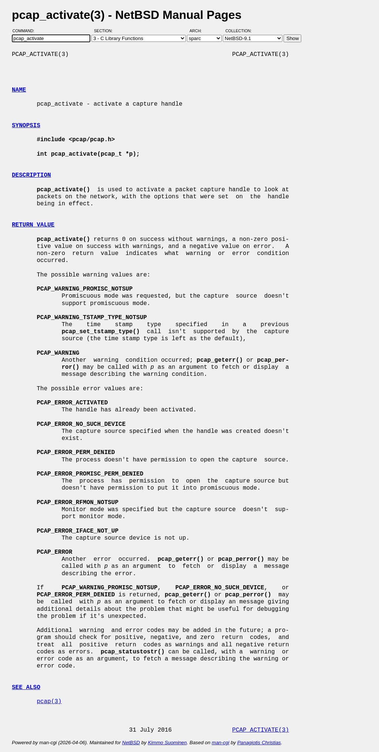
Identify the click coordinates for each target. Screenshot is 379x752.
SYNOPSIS (26, 126)
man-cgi (220, 742)
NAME (19, 90)
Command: (26, 31)
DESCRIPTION (31, 175)
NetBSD (131, 742)
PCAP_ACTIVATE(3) (260, 730)
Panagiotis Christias (259, 742)
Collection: (238, 31)
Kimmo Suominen (167, 742)
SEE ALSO (26, 687)
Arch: (199, 31)
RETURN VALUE (33, 225)
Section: (105, 31)
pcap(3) (49, 702)
